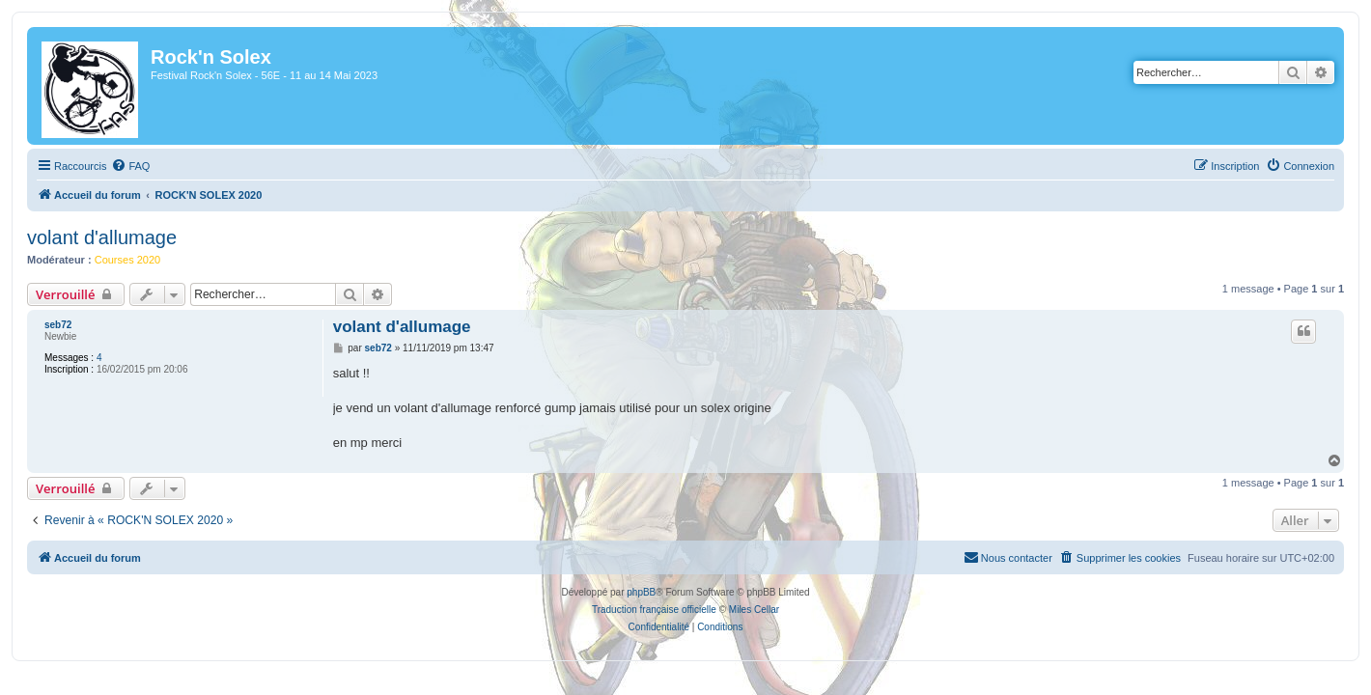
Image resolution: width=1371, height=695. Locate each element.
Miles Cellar (754, 609)
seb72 (46, 325)
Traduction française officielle (654, 609)
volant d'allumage (90, 237)
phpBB (641, 592)
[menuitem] (118, 166)
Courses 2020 (116, 259)
